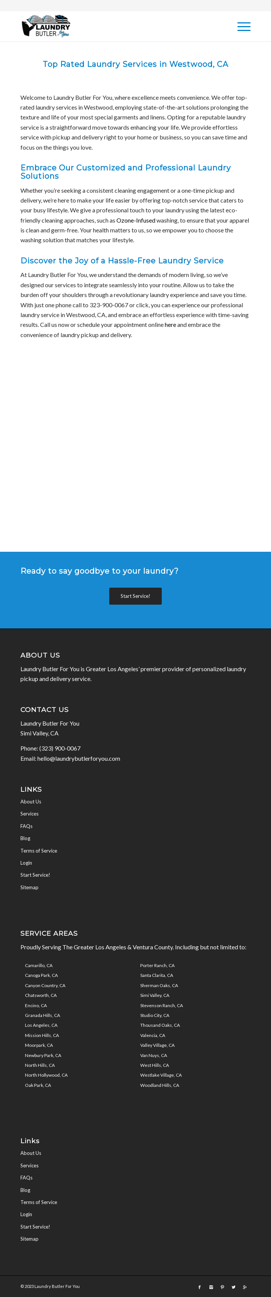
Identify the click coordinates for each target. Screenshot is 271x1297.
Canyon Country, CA (45, 985)
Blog (25, 838)
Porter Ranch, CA (157, 965)
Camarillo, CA (39, 965)
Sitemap (29, 887)
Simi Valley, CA (154, 995)
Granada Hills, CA (42, 1015)
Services (29, 814)
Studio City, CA (154, 1015)
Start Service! (35, 875)
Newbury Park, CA (43, 1055)
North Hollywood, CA (46, 1075)
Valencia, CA (152, 1035)
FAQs (26, 826)
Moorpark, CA (39, 1045)
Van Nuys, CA (153, 1055)
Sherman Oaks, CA (159, 985)
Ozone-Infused (135, 220)
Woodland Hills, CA (159, 1085)
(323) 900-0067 (60, 748)
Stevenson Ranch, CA (161, 1005)
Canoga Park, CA (41, 975)
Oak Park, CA (38, 1085)
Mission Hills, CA (42, 1035)
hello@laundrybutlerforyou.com (78, 758)
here (170, 324)
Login (26, 863)
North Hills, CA (40, 1065)
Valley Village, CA (157, 1045)
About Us (30, 802)
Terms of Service (38, 851)
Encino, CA (36, 1005)
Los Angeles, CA (41, 1025)
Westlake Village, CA (161, 1075)
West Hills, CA (154, 1065)
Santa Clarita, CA (156, 975)
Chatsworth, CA (41, 995)
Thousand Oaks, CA (160, 1025)
